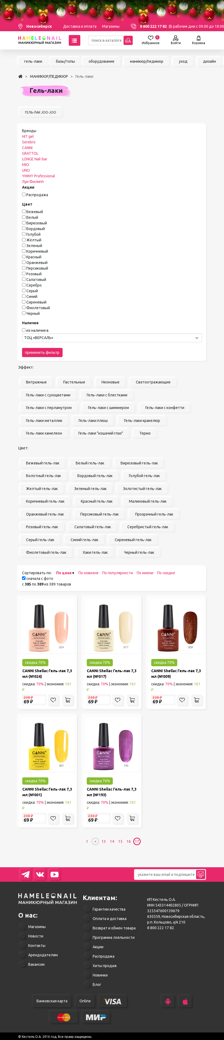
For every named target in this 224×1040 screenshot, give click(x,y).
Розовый (34, 274)
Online (85, 1001)
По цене (64, 573)
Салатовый (36, 279)
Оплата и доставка (110, 918)
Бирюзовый (36, 223)
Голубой (33, 234)
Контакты (36, 945)
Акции (98, 947)
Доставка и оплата (79, 26)
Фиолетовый (38, 308)
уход (183, 61)
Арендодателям (43, 955)
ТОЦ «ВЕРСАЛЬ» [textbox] (38, 338)
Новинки (100, 975)
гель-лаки (33, 61)
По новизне (88, 573)
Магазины (111, 26)
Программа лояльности (114, 937)
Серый (32, 291)
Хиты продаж (105, 966)
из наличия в (37, 330)
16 (129, 841)
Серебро (34, 285)
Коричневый (37, 251)
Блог (97, 984)
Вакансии (36, 964)
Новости (35, 936)
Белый (32, 217)
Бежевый (34, 212)
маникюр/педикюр (146, 61)
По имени (145, 573)
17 (137, 841)
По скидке (166, 573)
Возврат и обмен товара (114, 928)
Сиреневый (36, 302)
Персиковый (37, 268)
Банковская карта (52, 1001)
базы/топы (65, 61)
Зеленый (34, 246)
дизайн (209, 61)
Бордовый (35, 229)
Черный (33, 313)
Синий (31, 296)
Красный (33, 257)
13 (104, 841)
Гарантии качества (109, 909)
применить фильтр (42, 352)
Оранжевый (37, 262)
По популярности (117, 573)
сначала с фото (37, 578)
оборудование (101, 61)
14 (112, 841)
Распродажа (37, 195)
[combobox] (112, 338)
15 (120, 841)
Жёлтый (33, 240)
